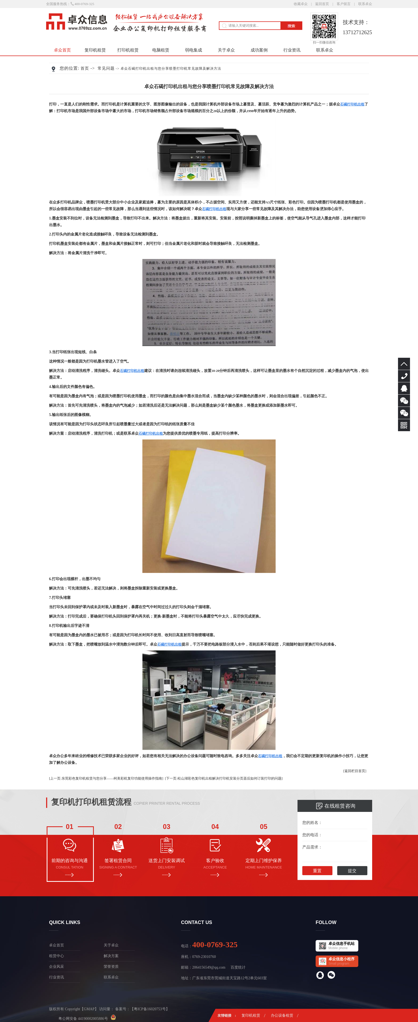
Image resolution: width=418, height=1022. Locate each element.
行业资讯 (291, 50)
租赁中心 (56, 956)
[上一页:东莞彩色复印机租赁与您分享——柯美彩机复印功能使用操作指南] (106, 778)
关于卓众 (226, 50)
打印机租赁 (128, 50)
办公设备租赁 (282, 1015)
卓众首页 (62, 50)
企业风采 (56, 967)
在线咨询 (404, 388)
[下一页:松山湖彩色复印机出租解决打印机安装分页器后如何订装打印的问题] (224, 778)
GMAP (89, 1009)
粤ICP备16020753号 (150, 1009)
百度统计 (238, 967)
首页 (85, 68)
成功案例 (259, 50)
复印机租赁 (95, 50)
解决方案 (111, 956)
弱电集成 (193, 50)
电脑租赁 (160, 50)
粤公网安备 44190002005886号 (83, 1018)
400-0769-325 (404, 376)
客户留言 (344, 4)
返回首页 (322, 4)
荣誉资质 (111, 967)
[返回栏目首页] (354, 771)
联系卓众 (365, 4)
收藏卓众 (301, 4)
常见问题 (106, 68)
